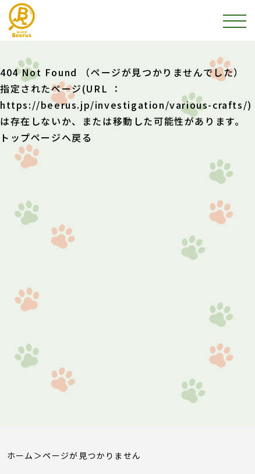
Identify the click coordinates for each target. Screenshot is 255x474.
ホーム (20, 455)
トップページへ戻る (46, 137)
